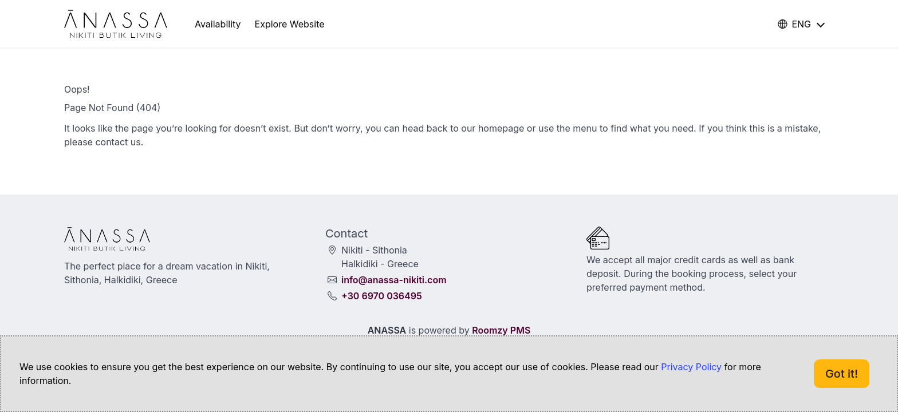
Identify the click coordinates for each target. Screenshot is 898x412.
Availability (218, 24)
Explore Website (290, 24)
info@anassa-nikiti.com (394, 280)
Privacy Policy (691, 367)
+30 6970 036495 (381, 296)
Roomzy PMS (501, 330)
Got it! (841, 374)
